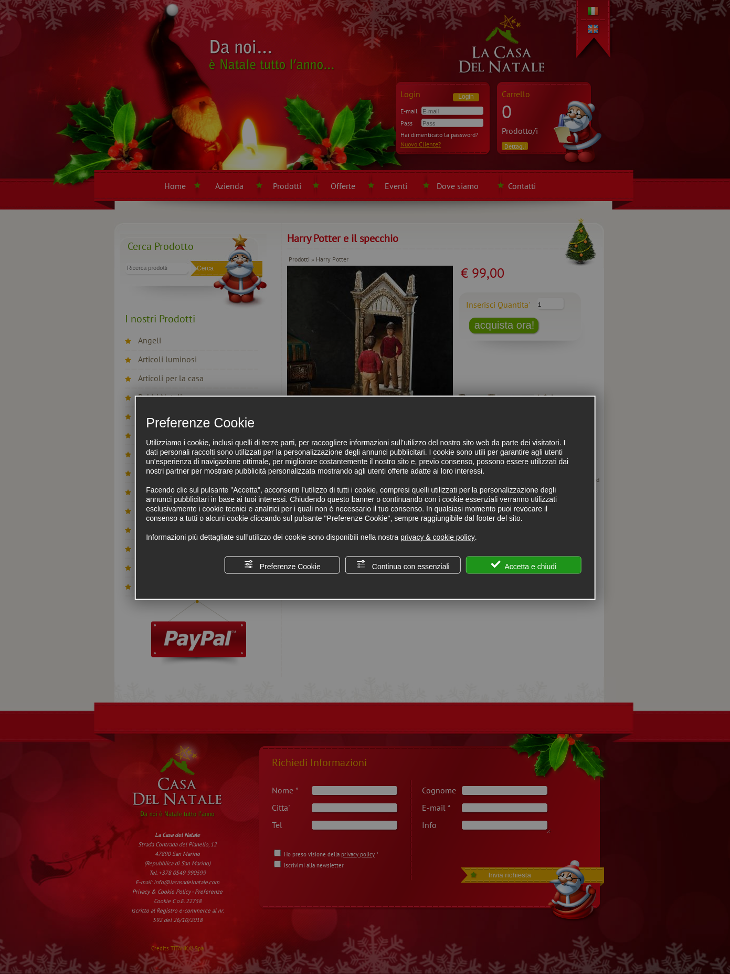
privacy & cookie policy (437, 536)
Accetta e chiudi (523, 564)
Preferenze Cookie (282, 564)
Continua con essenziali (403, 564)
